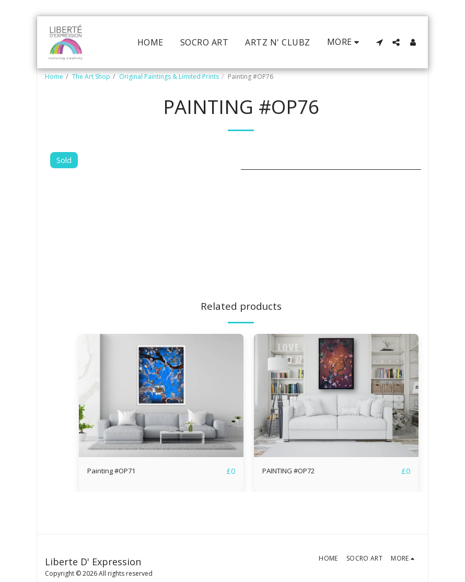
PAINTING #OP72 (295, 471)
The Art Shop (91, 76)
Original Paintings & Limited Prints (169, 76)
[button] (379, 42)
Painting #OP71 (115, 471)
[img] (161, 395)
